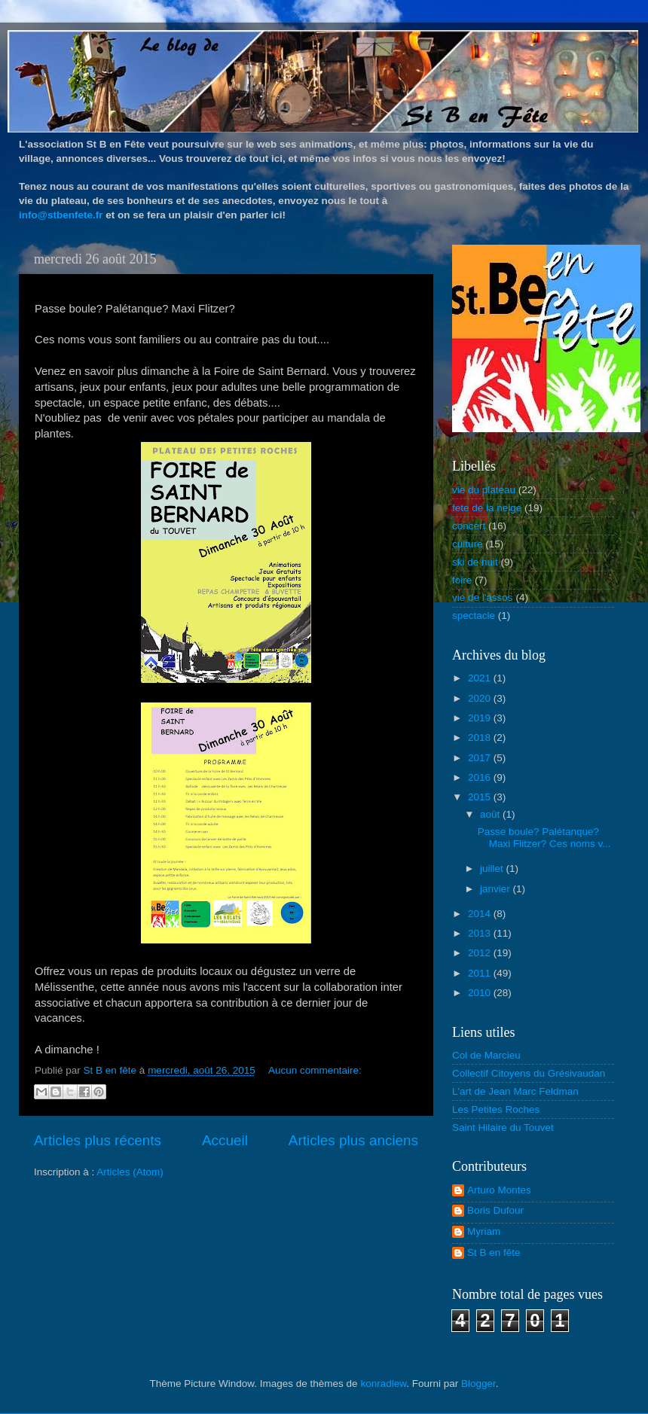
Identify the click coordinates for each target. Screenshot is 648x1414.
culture (467, 544)
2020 (481, 698)
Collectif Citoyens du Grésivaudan (528, 1073)
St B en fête (494, 1252)
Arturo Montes (499, 1190)
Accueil (225, 1140)
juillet (493, 868)
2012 (481, 952)
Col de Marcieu (486, 1055)
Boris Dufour (495, 1210)
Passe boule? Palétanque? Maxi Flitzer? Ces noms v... (544, 837)
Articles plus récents (97, 1140)
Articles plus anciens (353, 1140)
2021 (481, 678)
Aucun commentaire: (315, 1070)
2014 (481, 913)
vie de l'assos (482, 597)
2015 (481, 797)
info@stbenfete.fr (60, 215)
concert (468, 526)
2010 (481, 992)
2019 (481, 718)
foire (462, 580)
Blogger (478, 1383)
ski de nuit (475, 562)
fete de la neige (486, 507)
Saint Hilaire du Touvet (503, 1127)
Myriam (483, 1231)
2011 (481, 973)
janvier (496, 888)
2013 (481, 933)
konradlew (383, 1383)
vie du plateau (483, 489)
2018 (481, 737)
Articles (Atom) (130, 1172)
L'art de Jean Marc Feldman (515, 1091)
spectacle (473, 615)
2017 (481, 757)
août (491, 814)
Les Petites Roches (495, 1109)
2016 (481, 777)
